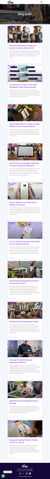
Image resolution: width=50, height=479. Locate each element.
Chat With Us (8, 471)
